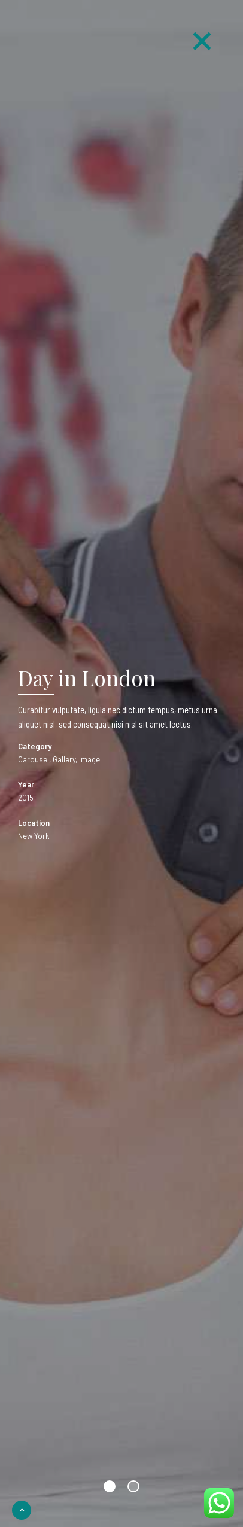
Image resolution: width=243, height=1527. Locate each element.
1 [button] (110, 1486)
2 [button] (133, 1486)
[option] (121, 763)
